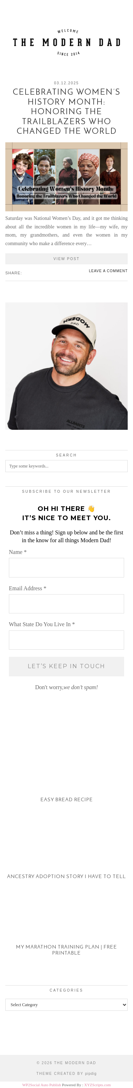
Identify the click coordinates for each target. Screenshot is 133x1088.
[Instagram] (16, 1038)
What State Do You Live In (42, 624)
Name (18, 552)
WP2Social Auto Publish (41, 1085)
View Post (67, 259)
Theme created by (66, 1074)
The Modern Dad (75, 1063)
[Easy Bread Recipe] (66, 776)
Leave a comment (108, 271)
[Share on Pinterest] (32, 272)
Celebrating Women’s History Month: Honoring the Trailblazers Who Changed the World (67, 112)
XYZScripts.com (97, 1085)
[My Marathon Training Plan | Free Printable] (66, 930)
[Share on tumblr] (36, 272)
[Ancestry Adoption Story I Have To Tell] (66, 853)
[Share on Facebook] (25, 272)
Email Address (27, 588)
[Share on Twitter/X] (29, 272)
